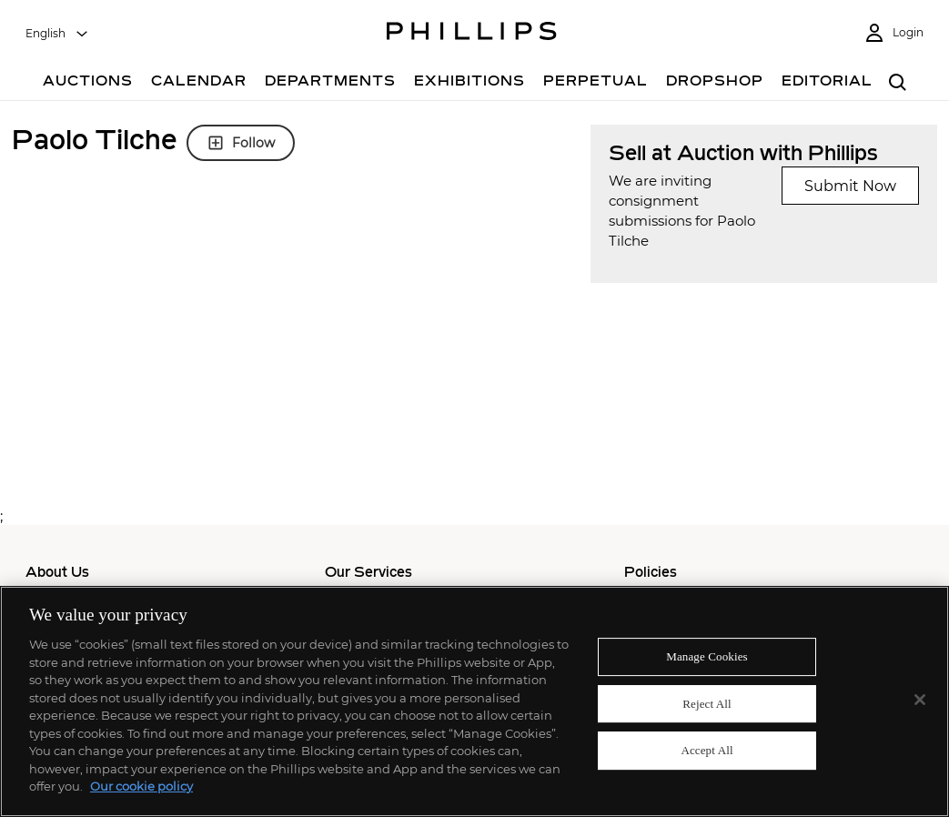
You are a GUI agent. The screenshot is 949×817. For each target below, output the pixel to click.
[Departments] (330, 83)
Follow (240, 142)
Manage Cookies (707, 656)
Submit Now (850, 186)
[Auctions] (88, 83)
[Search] (898, 83)
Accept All (706, 751)
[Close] (920, 700)
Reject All (707, 704)
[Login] (893, 33)
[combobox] (57, 33)
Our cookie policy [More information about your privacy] (141, 786)
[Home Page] (472, 33)
